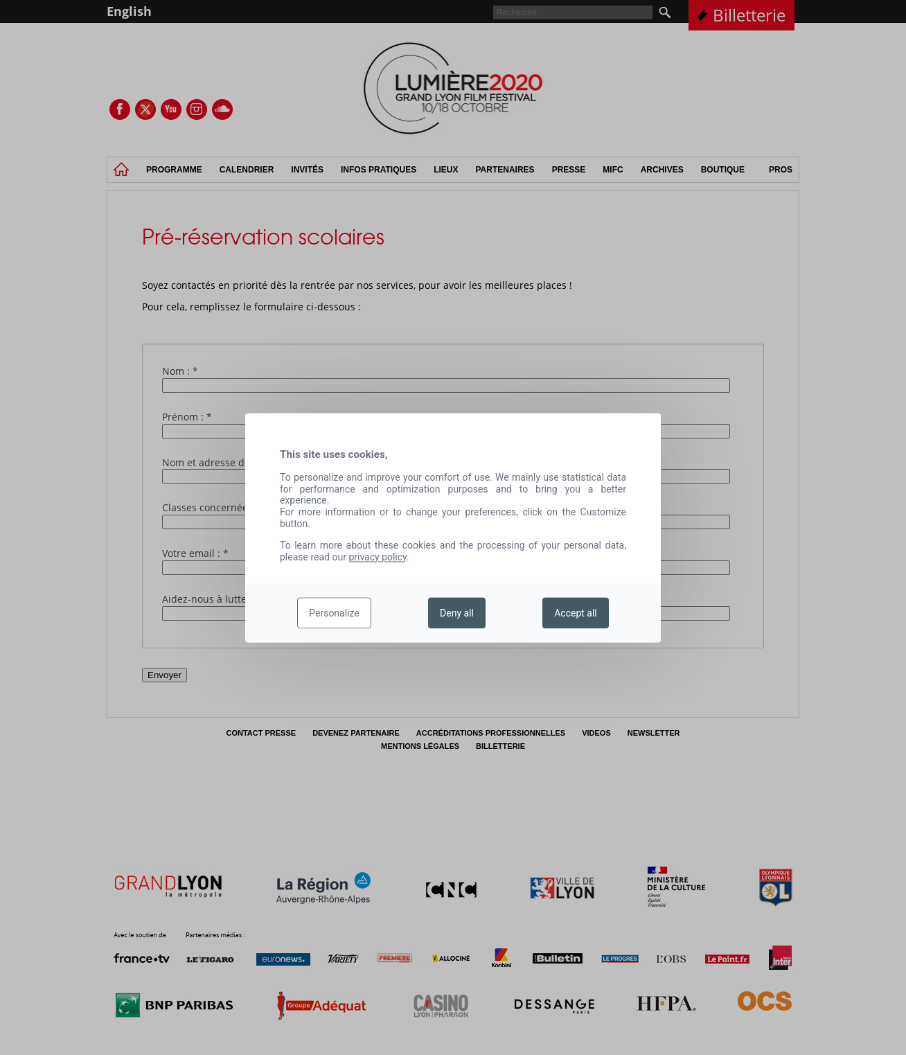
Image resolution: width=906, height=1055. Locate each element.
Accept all (575, 613)
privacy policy (377, 556)
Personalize (334, 613)
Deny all (457, 613)
